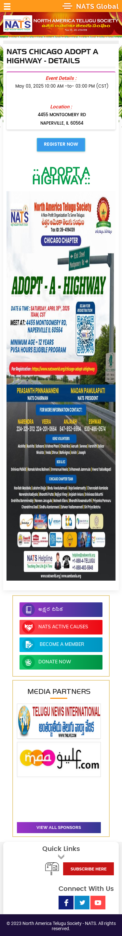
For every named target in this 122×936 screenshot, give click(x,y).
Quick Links (61, 853)
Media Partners (58, 691)
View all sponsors (58, 827)
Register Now (61, 144)
